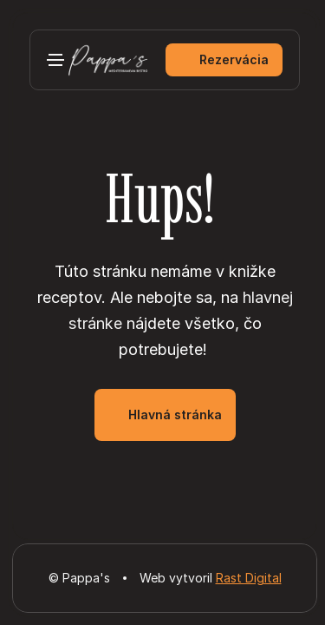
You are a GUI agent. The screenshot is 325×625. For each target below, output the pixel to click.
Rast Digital (249, 577)
